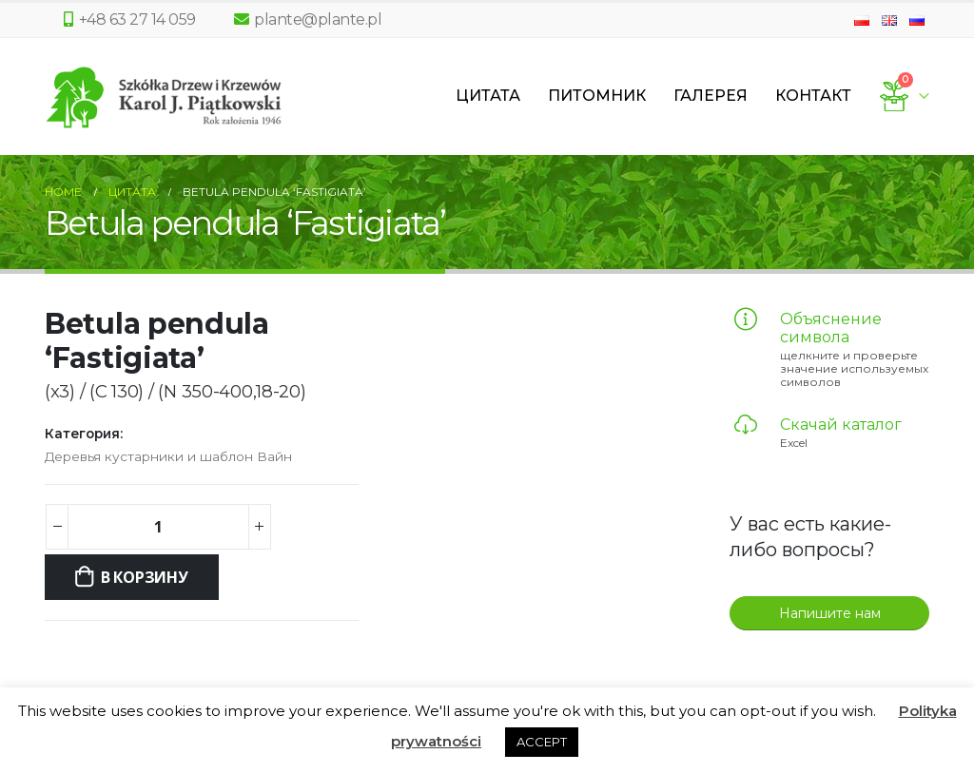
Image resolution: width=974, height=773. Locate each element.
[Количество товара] (158, 527)
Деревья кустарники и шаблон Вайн (168, 456)
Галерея (710, 96)
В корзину (144, 577)
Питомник (597, 96)
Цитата (488, 96)
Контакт (813, 96)
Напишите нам (830, 613)
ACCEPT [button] (541, 741)
